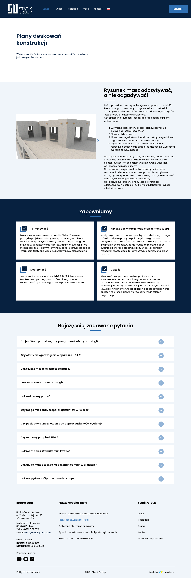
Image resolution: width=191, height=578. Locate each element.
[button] (178, 9)
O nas (141, 513)
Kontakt (142, 532)
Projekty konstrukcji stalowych (76, 538)
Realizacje (143, 519)
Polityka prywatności (28, 572)
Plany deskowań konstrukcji (74, 519)
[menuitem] (110, 9)
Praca (141, 526)
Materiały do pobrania (150, 538)
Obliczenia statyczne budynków (76, 526)
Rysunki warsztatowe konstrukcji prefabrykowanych (88, 532)
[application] (50, 9)
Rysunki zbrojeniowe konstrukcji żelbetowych (83, 513)
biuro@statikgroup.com (37, 532)
